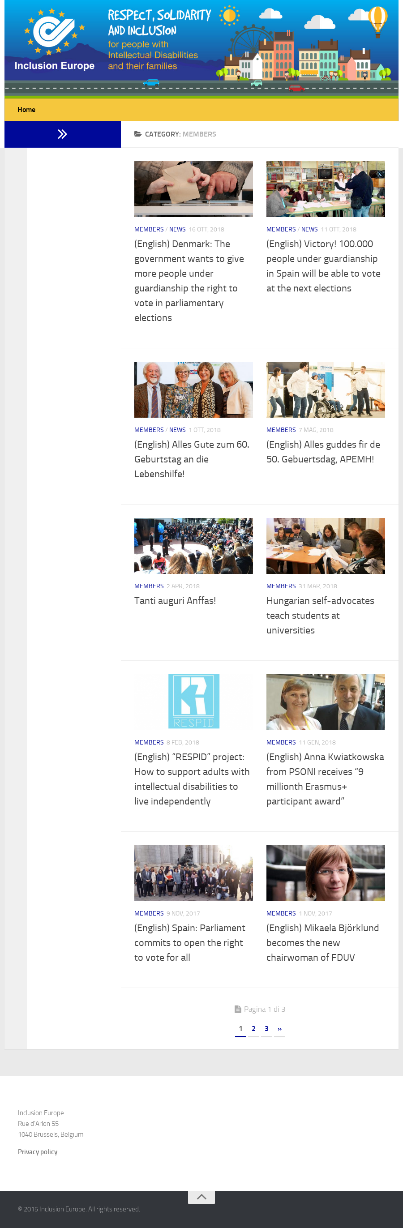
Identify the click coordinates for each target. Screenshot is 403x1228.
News (177, 229)
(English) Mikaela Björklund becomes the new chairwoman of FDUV (322, 942)
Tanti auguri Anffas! (175, 601)
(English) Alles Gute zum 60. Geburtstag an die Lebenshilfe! (191, 459)
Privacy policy (37, 1152)
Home (26, 109)
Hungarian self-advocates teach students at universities (320, 615)
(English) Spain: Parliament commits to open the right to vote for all (189, 942)
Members (149, 229)
